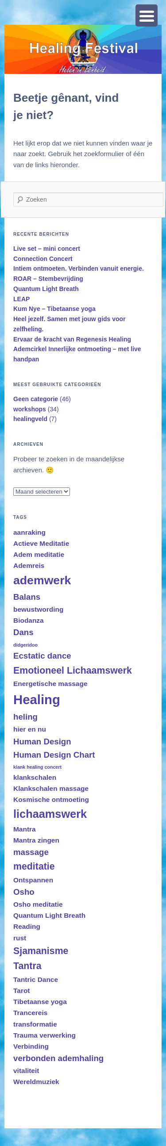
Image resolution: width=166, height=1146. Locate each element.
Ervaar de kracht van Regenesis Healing (72, 339)
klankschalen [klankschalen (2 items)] (34, 777)
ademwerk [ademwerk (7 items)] (42, 580)
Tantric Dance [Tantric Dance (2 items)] (35, 979)
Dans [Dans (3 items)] (23, 632)
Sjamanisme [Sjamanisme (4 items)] (40, 951)
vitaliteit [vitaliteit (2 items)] (26, 1070)
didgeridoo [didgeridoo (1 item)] (25, 645)
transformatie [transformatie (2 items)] (35, 1024)
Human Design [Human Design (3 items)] (42, 741)
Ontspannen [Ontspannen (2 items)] (33, 880)
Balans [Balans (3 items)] (26, 597)
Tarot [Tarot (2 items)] (21, 990)
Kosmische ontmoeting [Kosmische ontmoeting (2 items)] (51, 799)
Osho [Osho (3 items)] (24, 892)
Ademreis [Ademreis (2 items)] (28, 565)
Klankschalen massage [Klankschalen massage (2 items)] (51, 788)
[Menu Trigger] (146, 15)
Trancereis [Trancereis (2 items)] (30, 1012)
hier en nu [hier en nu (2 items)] (29, 729)
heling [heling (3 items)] (25, 716)
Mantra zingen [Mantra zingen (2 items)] (36, 840)
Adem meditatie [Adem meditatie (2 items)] (38, 554)
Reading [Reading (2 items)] (26, 926)
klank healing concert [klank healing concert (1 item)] (37, 767)
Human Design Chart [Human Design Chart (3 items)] (54, 754)
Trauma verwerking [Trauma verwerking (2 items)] (44, 1035)
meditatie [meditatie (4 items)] (34, 866)
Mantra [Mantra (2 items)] (24, 829)
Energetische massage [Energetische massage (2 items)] (50, 683)
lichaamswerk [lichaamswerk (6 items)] (50, 814)
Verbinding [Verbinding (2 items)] (31, 1046)
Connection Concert (43, 258)
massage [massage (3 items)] (31, 852)
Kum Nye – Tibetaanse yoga (54, 308)
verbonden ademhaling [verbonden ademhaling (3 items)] (58, 1058)
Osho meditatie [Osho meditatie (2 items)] (38, 904)
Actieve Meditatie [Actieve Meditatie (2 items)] (41, 543)
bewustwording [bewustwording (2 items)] (38, 609)
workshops (29, 409)
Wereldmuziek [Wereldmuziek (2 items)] (36, 1081)
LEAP (21, 299)
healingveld (30, 418)
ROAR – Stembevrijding (48, 278)
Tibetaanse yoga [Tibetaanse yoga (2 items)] (40, 1001)
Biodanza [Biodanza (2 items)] (28, 620)
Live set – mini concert (46, 248)
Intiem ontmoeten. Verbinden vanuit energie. (78, 268)
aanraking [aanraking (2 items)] (29, 532)
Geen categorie (35, 398)
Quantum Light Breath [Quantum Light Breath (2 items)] (49, 915)
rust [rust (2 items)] (19, 938)
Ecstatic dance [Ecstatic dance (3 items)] (42, 655)
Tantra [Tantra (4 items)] (27, 966)
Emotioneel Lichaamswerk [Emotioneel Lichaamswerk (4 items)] (72, 670)
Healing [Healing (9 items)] (36, 699)
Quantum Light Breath (46, 288)
